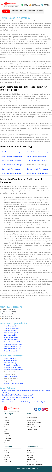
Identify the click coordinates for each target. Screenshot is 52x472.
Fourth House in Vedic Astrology (12, 165)
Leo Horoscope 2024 (10, 335)
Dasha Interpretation (10, 376)
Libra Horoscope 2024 (11, 339)
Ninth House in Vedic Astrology (37, 160)
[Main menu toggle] (2, 4)
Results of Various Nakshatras (13, 370)
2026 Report (40, 10)
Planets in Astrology (10, 360)
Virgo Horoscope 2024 (11, 337)
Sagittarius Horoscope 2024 (13, 344)
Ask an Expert (14, 10)
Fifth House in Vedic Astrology (11, 169)
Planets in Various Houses (12, 367)
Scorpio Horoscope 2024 (12, 342)
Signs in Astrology (10, 358)
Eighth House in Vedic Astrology (37, 156)
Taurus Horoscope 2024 (11, 328)
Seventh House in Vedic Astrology (37, 152)
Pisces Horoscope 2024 (11, 351)
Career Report (31, 10)
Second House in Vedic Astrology (12, 156)
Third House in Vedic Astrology (11, 160)
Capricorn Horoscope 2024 (12, 346)
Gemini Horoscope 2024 (11, 330)
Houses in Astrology (10, 363)
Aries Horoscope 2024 (11, 326)
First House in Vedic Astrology (11, 152)
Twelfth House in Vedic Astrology (37, 173)
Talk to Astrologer (6, 11)
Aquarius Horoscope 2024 (12, 349)
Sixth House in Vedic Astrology (11, 173)
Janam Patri (23, 10)
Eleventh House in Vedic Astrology (38, 169)
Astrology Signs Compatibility (13, 383)
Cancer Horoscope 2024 (11, 333)
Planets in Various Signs (12, 365)
